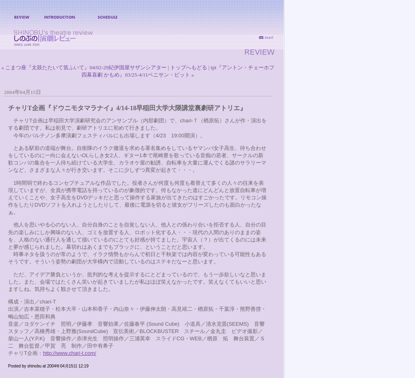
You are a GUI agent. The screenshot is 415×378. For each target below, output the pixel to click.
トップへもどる (188, 67)
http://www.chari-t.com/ (69, 353)
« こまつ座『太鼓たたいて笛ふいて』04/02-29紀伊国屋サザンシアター (84, 67)
